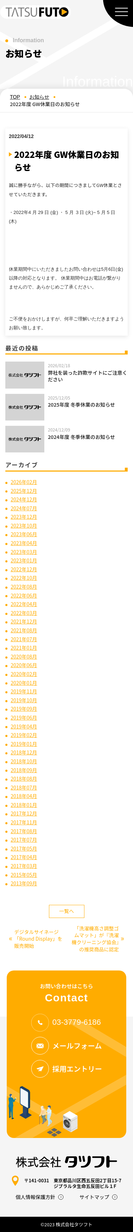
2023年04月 (24, 542)
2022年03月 (24, 612)
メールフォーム (66, 1046)
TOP (15, 97)
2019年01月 (24, 743)
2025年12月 (24, 490)
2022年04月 (24, 603)
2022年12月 (24, 569)
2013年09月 (24, 883)
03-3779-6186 (66, 1022)
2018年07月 (24, 787)
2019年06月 (24, 717)
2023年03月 (24, 551)
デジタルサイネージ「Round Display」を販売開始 (35, 939)
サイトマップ (94, 1197)
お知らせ (39, 97)
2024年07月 (24, 508)
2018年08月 (24, 778)
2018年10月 (24, 761)
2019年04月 (24, 726)
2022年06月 (24, 595)
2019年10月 (24, 700)
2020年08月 (24, 656)
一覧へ (66, 910)
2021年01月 (24, 647)
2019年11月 (24, 691)
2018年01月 (24, 804)
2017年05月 (24, 848)
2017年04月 (24, 856)
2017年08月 (24, 831)
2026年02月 (24, 481)
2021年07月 (24, 639)
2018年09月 (24, 770)
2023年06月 (24, 534)
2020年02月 (24, 673)
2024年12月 (24, 499)
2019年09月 (24, 708)
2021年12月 (24, 621)
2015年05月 (24, 874)
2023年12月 (24, 516)
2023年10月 (24, 525)
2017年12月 (24, 813)
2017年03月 (24, 865)
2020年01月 (24, 682)
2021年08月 (24, 630)
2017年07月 (24, 839)
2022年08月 (24, 586)
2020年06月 (24, 665)
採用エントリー (66, 1069)
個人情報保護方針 (35, 1197)
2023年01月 (24, 560)
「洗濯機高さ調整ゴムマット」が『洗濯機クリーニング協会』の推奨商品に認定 (98, 939)
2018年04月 (24, 795)
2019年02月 (24, 734)
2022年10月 (24, 577)
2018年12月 (24, 752)
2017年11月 (24, 822)
